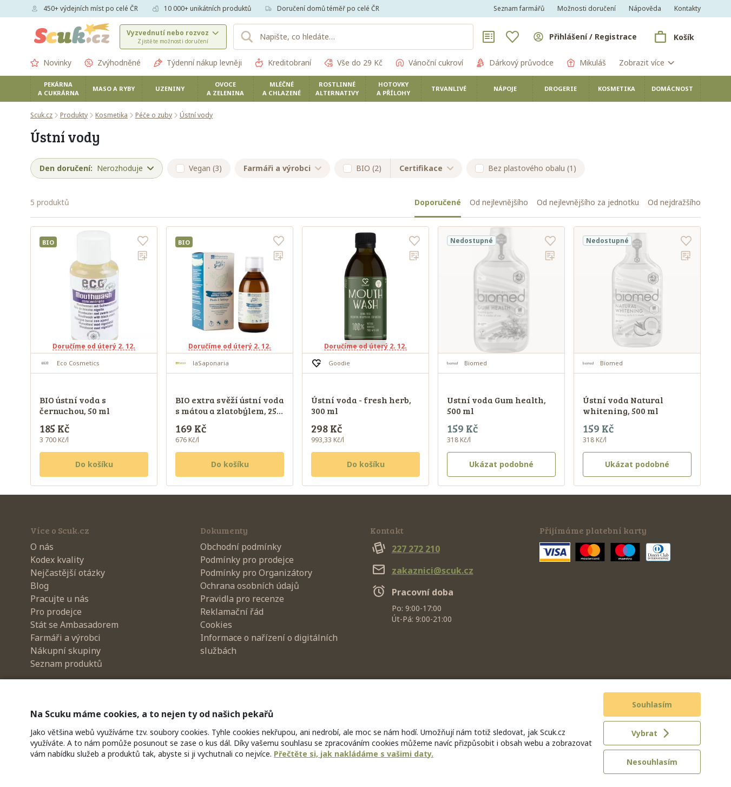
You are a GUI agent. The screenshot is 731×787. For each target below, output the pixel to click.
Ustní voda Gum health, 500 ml (496, 405)
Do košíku (94, 464)
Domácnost (672, 88)
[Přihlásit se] (584, 36)
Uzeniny (170, 88)
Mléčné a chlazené (281, 88)
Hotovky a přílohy (393, 88)
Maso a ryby (114, 88)
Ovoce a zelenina (225, 88)
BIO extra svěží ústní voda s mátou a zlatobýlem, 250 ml (229, 410)
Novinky (50, 62)
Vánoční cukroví (429, 62)
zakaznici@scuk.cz (421, 570)
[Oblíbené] (512, 36)
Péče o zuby (153, 115)
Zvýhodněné (112, 62)
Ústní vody (196, 115)
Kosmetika (616, 88)
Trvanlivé (448, 88)
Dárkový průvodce (515, 62)
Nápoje (505, 88)
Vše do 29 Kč (353, 62)
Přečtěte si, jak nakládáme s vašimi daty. (353, 754)
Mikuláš (586, 62)
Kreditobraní (283, 62)
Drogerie (560, 88)
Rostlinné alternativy (337, 88)
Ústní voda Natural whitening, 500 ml (623, 405)
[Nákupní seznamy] (488, 36)
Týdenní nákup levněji (198, 62)
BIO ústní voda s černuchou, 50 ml (74, 405)
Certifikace (426, 168)
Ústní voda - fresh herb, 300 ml (361, 405)
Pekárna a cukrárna (58, 88)
